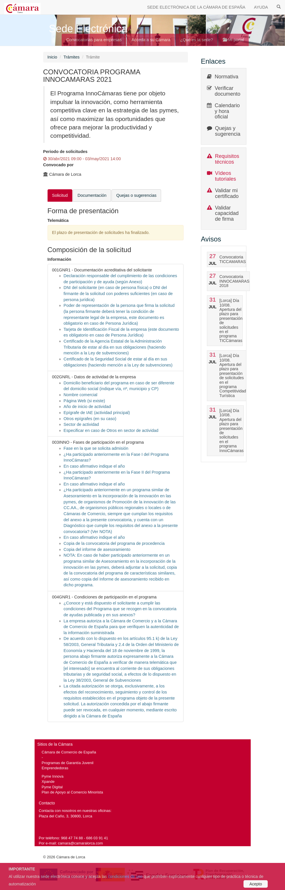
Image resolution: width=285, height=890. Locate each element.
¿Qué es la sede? (196, 39)
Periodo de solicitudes (65, 151)
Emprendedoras (55, 768)
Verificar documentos (229, 91)
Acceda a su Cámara (150, 39)
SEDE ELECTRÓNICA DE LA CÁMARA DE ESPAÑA (196, 7)
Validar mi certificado (227, 193)
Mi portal (233, 39)
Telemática (58, 220)
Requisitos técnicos (227, 159)
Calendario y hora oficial (227, 111)
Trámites (71, 57)
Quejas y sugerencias (229, 131)
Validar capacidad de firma (227, 213)
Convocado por (58, 164)
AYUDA (261, 7)
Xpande (48, 781)
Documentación (92, 195)
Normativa (226, 77)
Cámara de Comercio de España (69, 752)
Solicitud (60, 195)
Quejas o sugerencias (136, 195)
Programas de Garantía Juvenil (68, 763)
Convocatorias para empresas (94, 39)
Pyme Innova (53, 776)
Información (59, 259)
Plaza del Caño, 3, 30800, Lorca (66, 816)
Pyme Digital (52, 787)
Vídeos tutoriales (225, 176)
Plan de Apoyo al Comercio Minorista (72, 792)
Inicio (52, 57)
